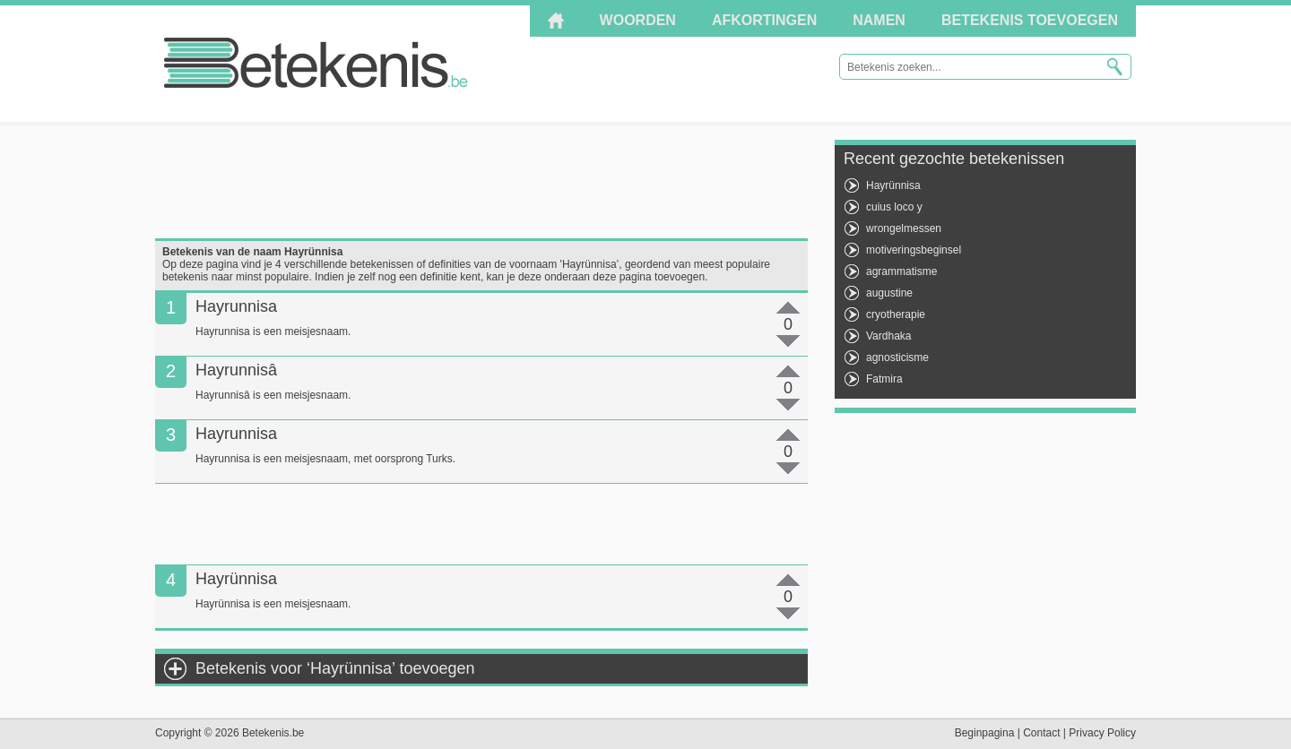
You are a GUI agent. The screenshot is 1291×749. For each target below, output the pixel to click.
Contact (1041, 733)
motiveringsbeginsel (913, 250)
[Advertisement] (481, 180)
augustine (889, 293)
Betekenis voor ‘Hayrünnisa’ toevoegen (335, 668)
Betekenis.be (316, 63)
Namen (879, 20)
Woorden (638, 20)
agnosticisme (897, 357)
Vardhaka (888, 336)
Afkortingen (764, 20)
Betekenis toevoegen (1029, 20)
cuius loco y (894, 207)
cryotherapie (895, 314)
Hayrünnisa (893, 185)
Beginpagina (985, 733)
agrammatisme (901, 271)
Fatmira (884, 379)
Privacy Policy (1102, 733)
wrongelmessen (903, 228)
